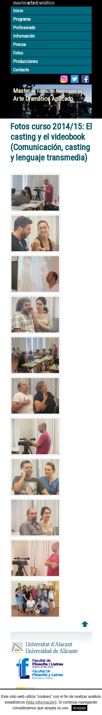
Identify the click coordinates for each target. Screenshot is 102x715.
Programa (21, 19)
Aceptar (79, 708)
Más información (41, 702)
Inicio (18, 10)
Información (24, 36)
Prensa (19, 44)
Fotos (18, 53)
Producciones (25, 61)
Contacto (21, 69)
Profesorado (24, 27)
